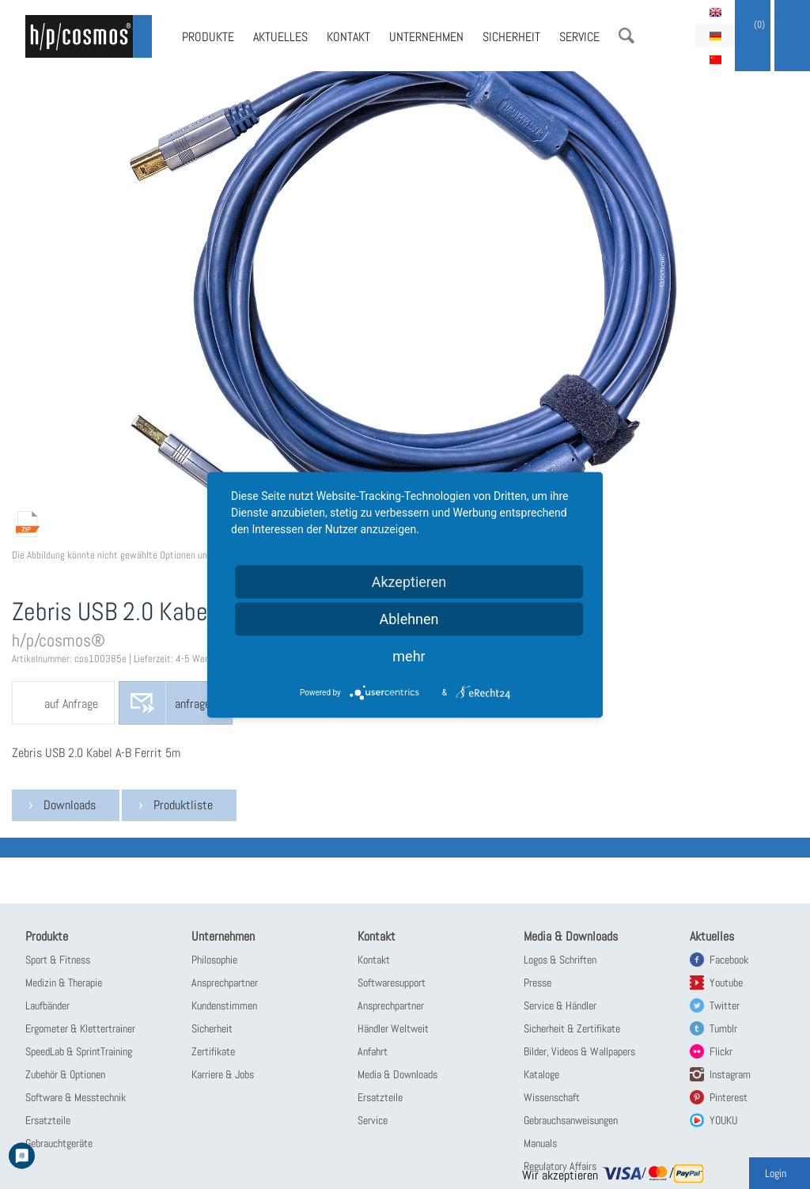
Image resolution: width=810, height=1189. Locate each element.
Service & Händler (560, 1005)
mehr (408, 655)
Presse (537, 982)
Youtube (726, 982)
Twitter (725, 1005)
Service (579, 36)
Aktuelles (280, 36)
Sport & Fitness (57, 959)
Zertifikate (213, 1051)
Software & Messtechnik (75, 1097)
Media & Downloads (397, 1074)
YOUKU (723, 1120)
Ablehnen (408, 618)
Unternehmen (426, 36)
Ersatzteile (47, 1120)
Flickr (721, 1051)
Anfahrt (373, 1051)
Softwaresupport (392, 982)
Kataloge (541, 1074)
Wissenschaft (552, 1097)
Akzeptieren (409, 581)
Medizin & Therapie (63, 982)
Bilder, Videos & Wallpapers (579, 1051)
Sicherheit (511, 36)
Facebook (729, 959)
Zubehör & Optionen (65, 1074)
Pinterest (729, 1097)
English (715, 12)
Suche (626, 35)
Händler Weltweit (393, 1028)
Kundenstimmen (224, 1005)
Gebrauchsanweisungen (571, 1120)
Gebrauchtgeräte (59, 1143)
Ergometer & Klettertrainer (80, 1028)
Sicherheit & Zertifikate (572, 1028)
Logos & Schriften (560, 959)
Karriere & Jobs (222, 1074)
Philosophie (214, 959)
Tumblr (723, 1028)
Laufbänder (47, 1005)
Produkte (208, 36)
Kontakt (348, 36)
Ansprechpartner (224, 982)
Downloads (70, 805)
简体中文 (715, 59)
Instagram (730, 1074)
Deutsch (715, 35)
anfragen (195, 703)
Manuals (540, 1143)
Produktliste (183, 805)
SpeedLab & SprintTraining (78, 1051)
